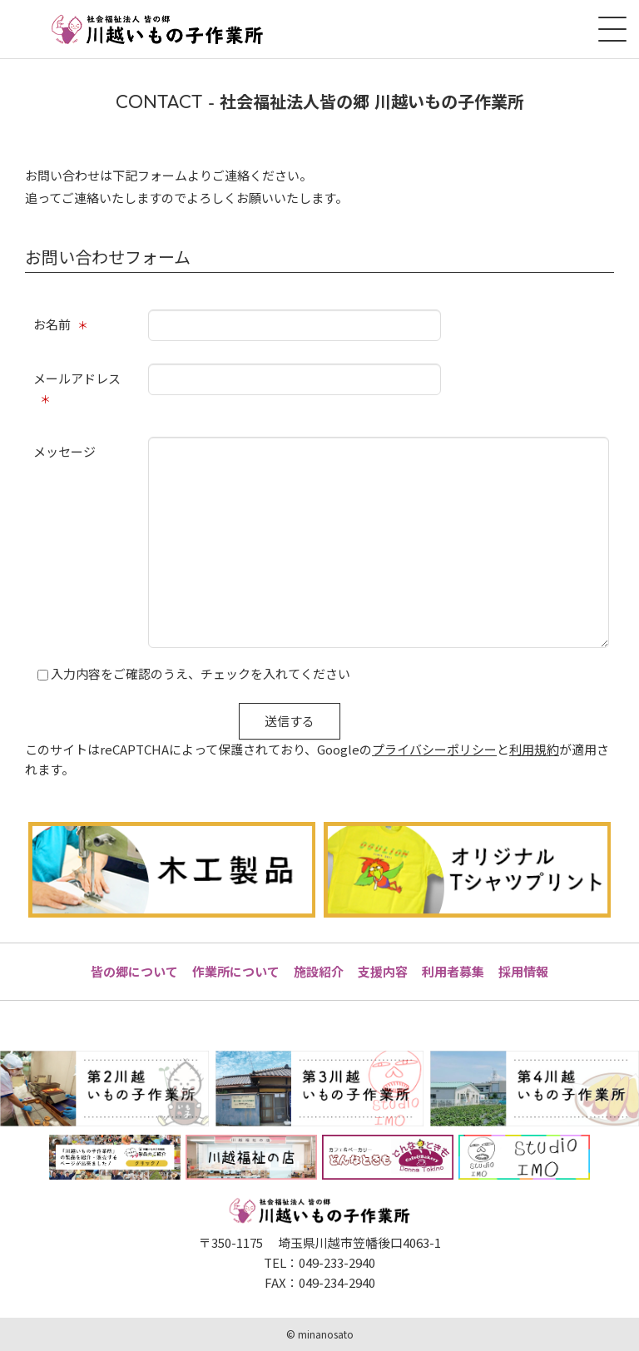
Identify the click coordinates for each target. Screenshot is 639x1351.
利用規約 (534, 749)
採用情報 (523, 971)
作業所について (236, 971)
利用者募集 (453, 971)
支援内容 (383, 971)
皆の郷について (134, 971)
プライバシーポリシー (434, 749)
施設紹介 (319, 971)
